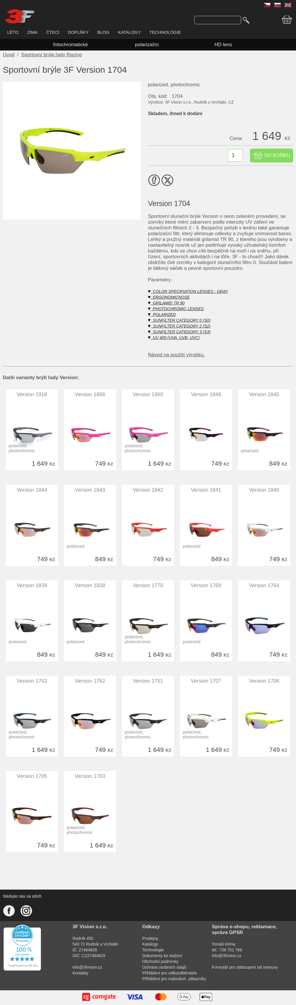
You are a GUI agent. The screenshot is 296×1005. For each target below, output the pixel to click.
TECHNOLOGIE (165, 32)
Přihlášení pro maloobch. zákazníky (174, 978)
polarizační (147, 44)
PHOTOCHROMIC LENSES (176, 308)
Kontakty (80, 973)
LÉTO (12, 32)
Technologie (153, 950)
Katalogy (150, 944)
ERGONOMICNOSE (169, 297)
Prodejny (150, 938)
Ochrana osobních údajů (164, 967)
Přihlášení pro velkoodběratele (169, 973)
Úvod (8, 54)
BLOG (103, 32)
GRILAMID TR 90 (166, 303)
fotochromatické (70, 44)
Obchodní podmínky (160, 961)
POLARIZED (162, 314)
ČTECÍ (52, 32)
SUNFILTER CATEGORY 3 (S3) (179, 332)
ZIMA (32, 32)
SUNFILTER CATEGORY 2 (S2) (179, 326)
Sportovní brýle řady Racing (51, 54)
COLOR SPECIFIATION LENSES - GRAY (188, 291)
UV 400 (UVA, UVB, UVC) (174, 337)
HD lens (223, 44)
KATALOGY (129, 32)
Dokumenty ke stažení (162, 955)
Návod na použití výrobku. (176, 355)
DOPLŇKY (78, 32)
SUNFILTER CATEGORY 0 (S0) (179, 320)
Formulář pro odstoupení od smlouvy (245, 967)
